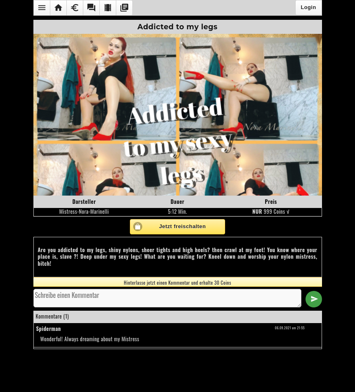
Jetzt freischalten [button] (182, 226)
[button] (41, 8)
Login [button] (308, 7)
